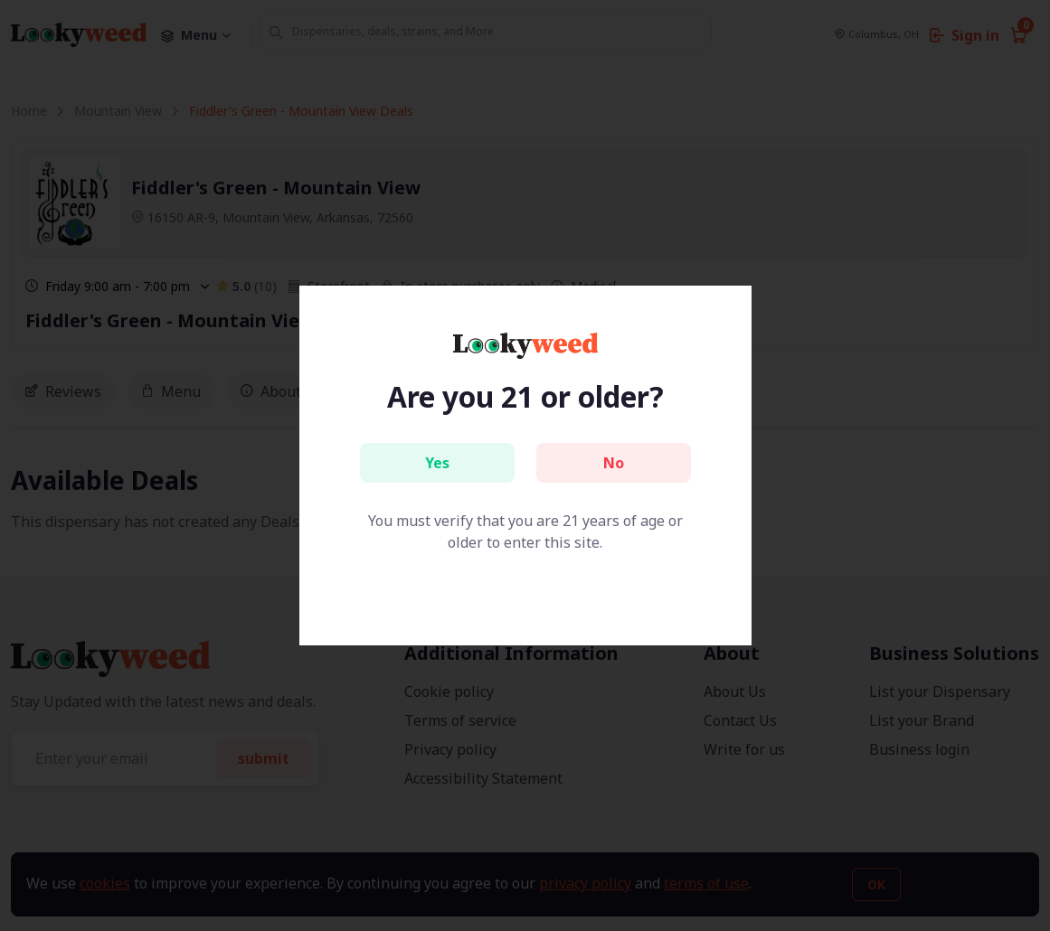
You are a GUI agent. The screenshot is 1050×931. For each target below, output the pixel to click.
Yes (437, 463)
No (613, 463)
